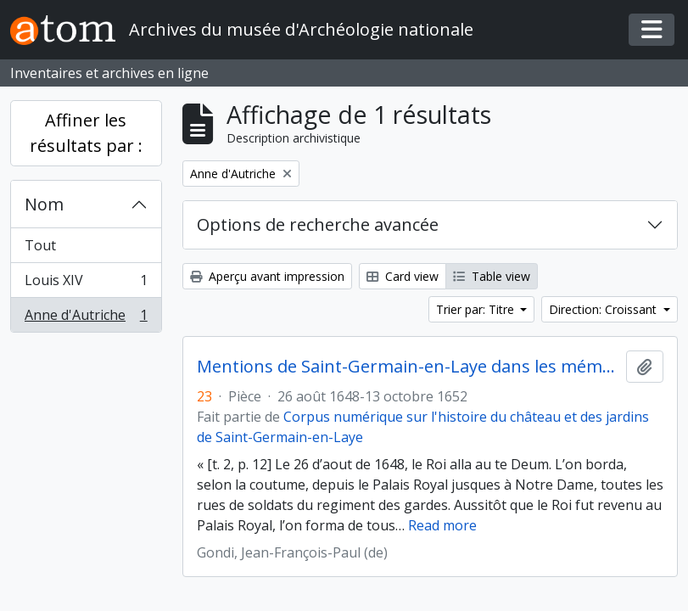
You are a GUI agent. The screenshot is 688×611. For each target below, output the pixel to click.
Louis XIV (86, 284)
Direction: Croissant (604, 309)
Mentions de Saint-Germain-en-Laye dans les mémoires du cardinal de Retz (408, 366)
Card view (402, 276)
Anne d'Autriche (86, 318)
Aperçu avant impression (267, 276)
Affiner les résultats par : (86, 133)
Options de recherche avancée (318, 224)
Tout (40, 245)
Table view (491, 276)
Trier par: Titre (476, 309)
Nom (44, 204)
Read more (442, 525)
